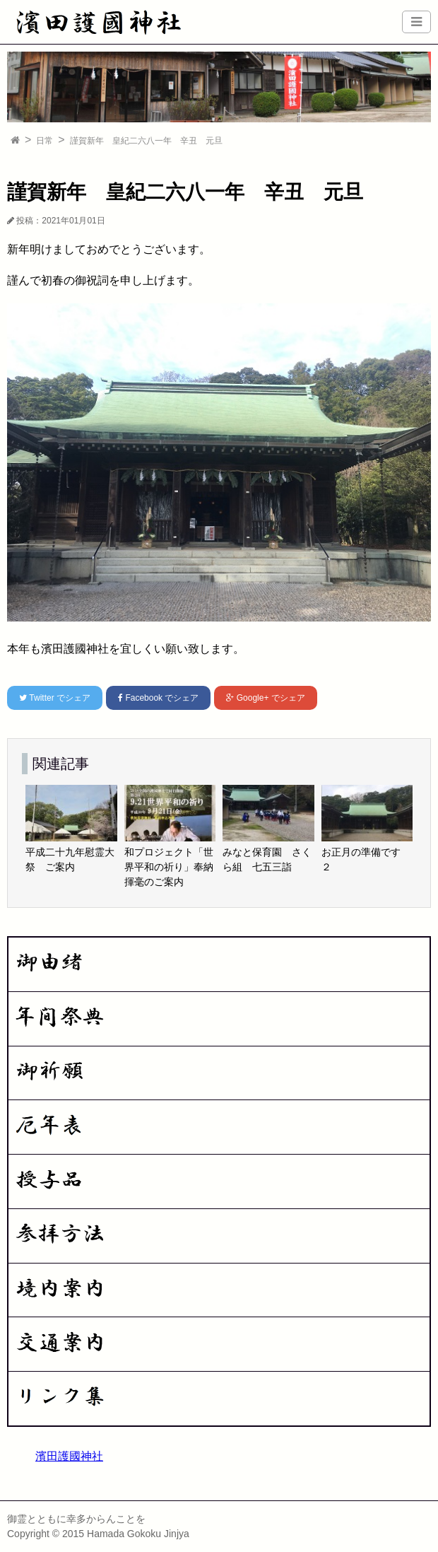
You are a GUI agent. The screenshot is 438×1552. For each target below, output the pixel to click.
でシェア (54, 698)
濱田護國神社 (69, 1456)
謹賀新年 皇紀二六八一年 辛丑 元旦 (146, 141)
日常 (44, 141)
